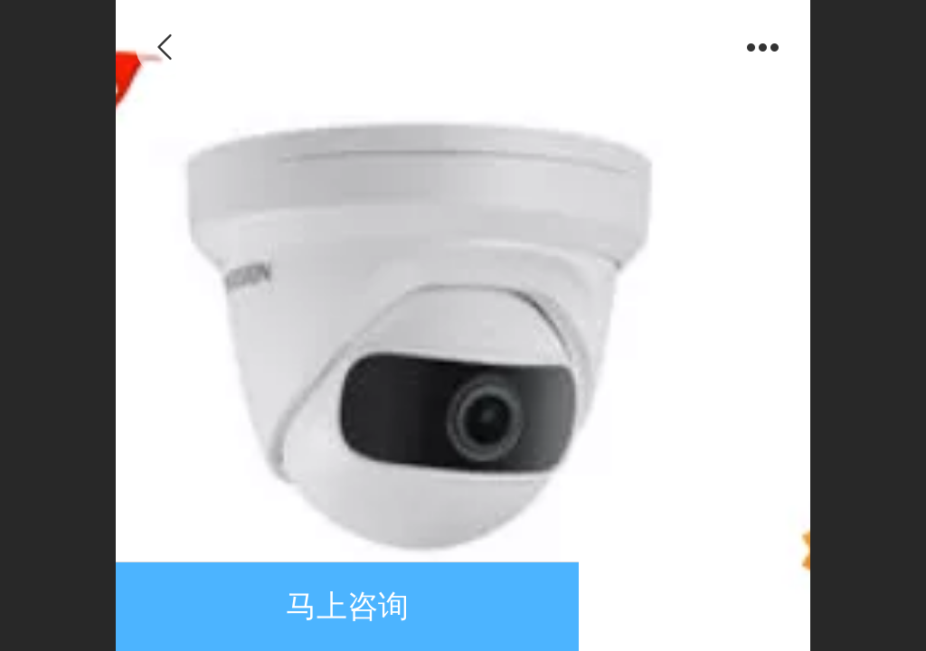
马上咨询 (347, 606)
